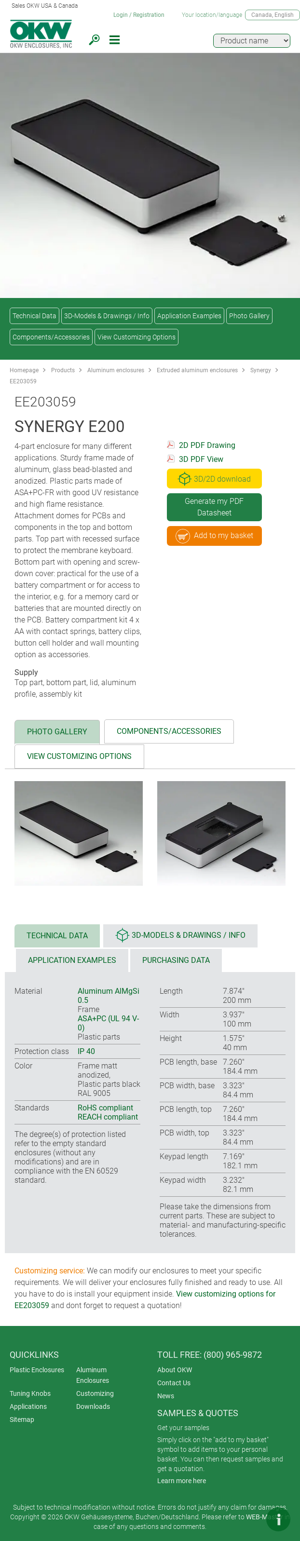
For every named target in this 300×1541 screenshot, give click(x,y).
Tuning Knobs (30, 1393)
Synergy (260, 370)
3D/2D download (214, 479)
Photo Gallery (249, 316)
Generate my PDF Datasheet (214, 507)
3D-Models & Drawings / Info (107, 316)
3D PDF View (201, 459)
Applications (28, 1406)
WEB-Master (264, 1517)
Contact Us (174, 1383)
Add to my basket (214, 536)
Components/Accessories (51, 337)
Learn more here (181, 1481)
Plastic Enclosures (37, 1370)
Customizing (95, 1393)
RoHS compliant (105, 1107)
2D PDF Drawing (207, 445)
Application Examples (189, 316)
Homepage (24, 370)
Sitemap (22, 1419)
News (165, 1396)
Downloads (93, 1406)
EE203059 (23, 381)
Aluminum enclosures (115, 370)
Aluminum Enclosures (92, 1375)
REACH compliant (108, 1117)
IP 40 (86, 1051)
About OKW (174, 1370)
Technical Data (34, 316)
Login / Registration (138, 15)
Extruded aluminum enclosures (197, 370)
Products (63, 370)
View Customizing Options (136, 337)
